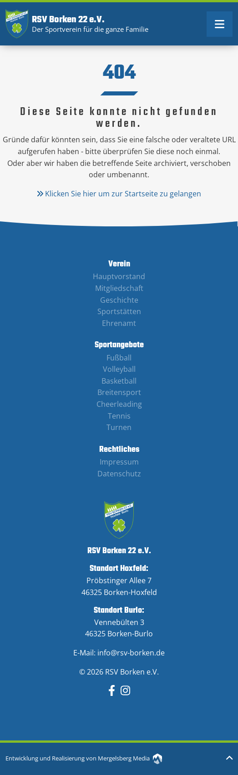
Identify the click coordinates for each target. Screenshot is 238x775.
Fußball (119, 358)
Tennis (119, 416)
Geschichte (119, 300)
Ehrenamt (119, 323)
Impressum (119, 462)
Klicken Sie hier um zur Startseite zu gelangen (119, 194)
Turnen (119, 427)
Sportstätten (119, 311)
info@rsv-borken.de (131, 653)
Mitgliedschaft (119, 288)
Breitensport (119, 392)
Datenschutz (119, 474)
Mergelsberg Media (130, 758)
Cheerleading (119, 404)
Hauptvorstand (119, 276)
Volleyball (119, 369)
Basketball (119, 381)
